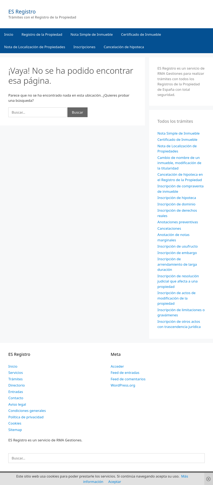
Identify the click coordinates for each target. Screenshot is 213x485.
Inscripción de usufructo (177, 246)
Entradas (15, 391)
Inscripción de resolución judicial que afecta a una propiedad (178, 281)
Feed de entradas (125, 372)
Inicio (8, 34)
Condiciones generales (27, 410)
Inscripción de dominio (176, 204)
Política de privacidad (25, 417)
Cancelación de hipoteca (124, 46)
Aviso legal (17, 404)
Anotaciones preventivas (177, 222)
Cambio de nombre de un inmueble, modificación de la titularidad (179, 163)
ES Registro (22, 11)
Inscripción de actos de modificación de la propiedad (176, 298)
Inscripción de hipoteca (176, 197)
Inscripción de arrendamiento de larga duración (177, 264)
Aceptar (114, 481)
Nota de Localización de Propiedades (34, 46)
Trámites (15, 379)
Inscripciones (84, 46)
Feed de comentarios (128, 379)
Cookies (14, 423)
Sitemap (15, 429)
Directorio (16, 385)
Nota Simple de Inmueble (92, 34)
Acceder (117, 366)
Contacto (15, 397)
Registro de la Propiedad (42, 34)
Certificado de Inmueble (141, 34)
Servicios (15, 372)
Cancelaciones (169, 228)
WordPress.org (123, 385)
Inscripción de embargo (177, 252)
